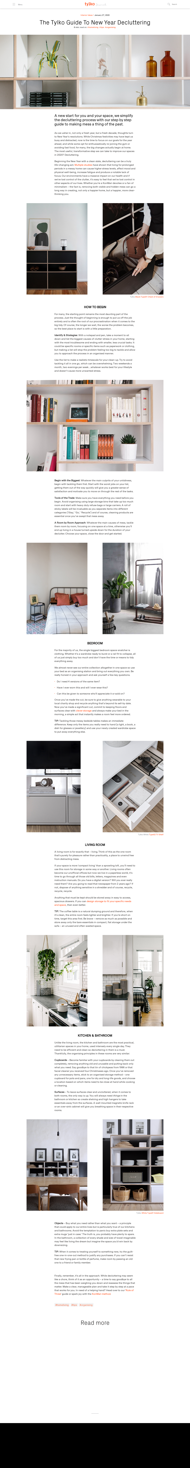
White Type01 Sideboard (152, 1213)
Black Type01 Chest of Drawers (149, 297)
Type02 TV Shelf (156, 834)
